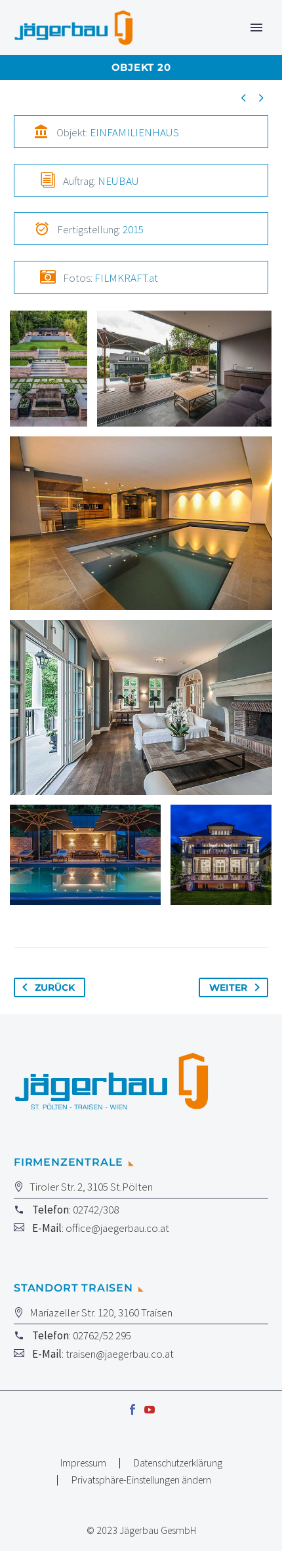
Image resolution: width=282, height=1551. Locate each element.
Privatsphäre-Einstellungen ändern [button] (141, 1480)
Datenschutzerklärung (178, 1463)
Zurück (46, 987)
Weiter (237, 987)
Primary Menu (256, 27)
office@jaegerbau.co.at (117, 1228)
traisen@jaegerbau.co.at (120, 1354)
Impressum (83, 1463)
